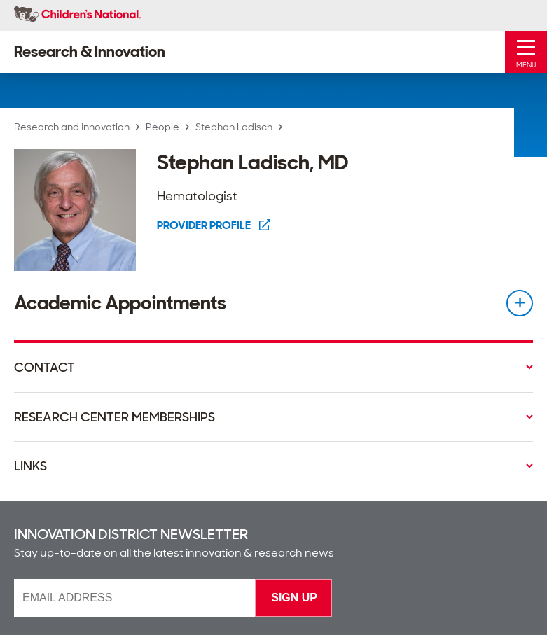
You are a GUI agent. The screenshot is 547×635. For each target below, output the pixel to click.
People (162, 126)
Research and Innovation (72, 126)
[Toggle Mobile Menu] (526, 52)
